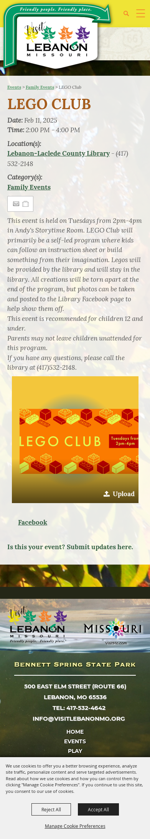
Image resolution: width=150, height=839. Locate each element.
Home (75, 731)
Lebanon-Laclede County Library (58, 153)
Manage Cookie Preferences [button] (75, 826)
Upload (124, 494)
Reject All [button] (51, 809)
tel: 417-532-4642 (79, 707)
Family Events (40, 87)
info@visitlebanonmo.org (79, 718)
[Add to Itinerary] (26, 203)
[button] (129, 16)
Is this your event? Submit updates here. (70, 547)
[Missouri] (112, 631)
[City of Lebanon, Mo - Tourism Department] (57, 37)
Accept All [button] (98, 809)
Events (14, 87)
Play (75, 751)
